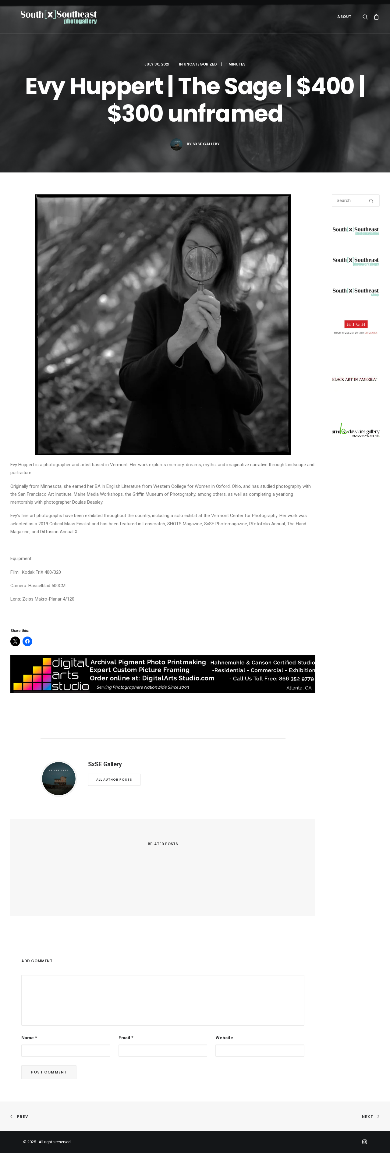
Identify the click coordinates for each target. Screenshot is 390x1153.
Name (29, 1038)
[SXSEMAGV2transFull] (356, 234)
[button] (367, 19)
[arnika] (356, 435)
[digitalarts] (162, 691)
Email (126, 1038)
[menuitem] (342, 19)
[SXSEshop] (356, 295)
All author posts (114, 779)
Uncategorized (200, 64)
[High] (356, 334)
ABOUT (344, 19)
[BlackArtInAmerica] (355, 400)
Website (224, 1038)
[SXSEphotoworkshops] (356, 265)
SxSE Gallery (206, 144)
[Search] (356, 200)
